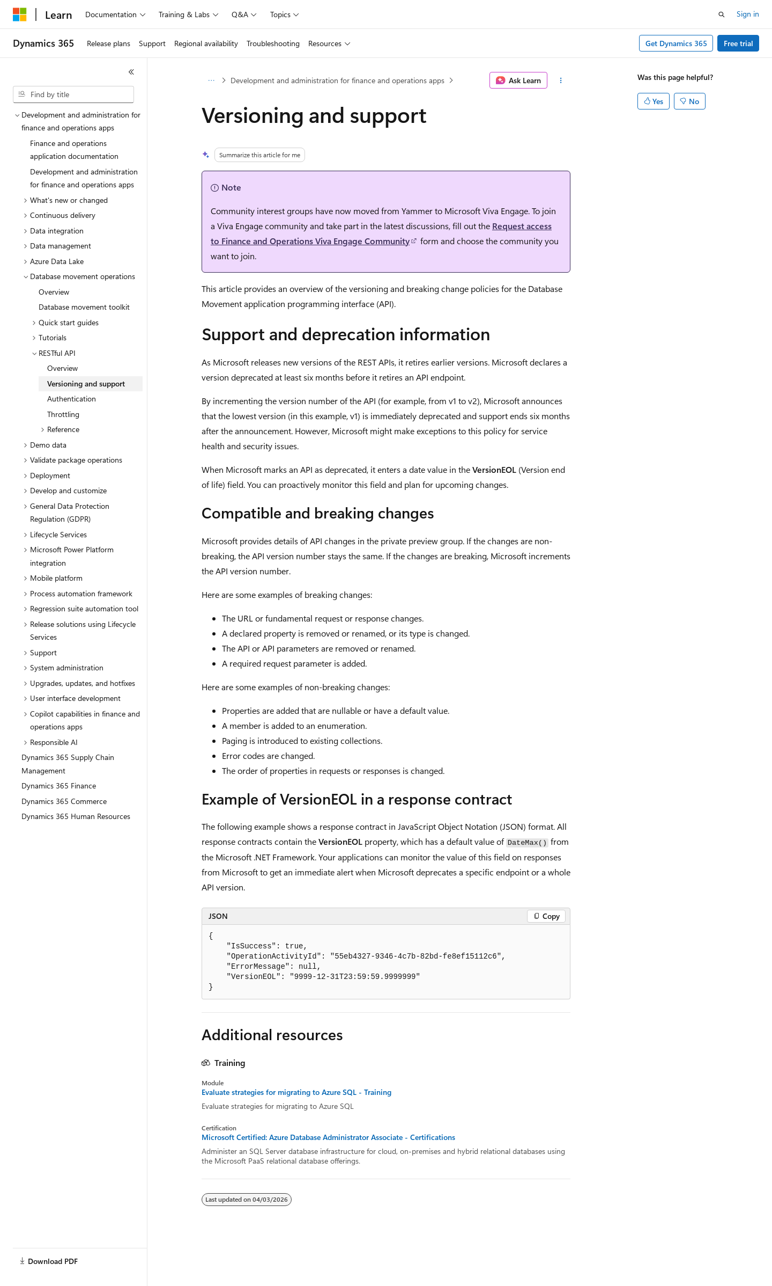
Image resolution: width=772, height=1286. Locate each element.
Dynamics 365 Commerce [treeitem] (64, 801)
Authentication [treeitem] (71, 398)
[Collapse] (131, 72)
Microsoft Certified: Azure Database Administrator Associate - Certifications (328, 1137)
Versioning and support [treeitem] (86, 383)
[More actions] (561, 80)
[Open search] (721, 14)
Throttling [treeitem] (63, 414)
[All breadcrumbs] (211, 80)
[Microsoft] (20, 14)
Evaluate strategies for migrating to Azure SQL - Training (296, 1092)
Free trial (738, 43)
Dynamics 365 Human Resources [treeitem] (75, 816)
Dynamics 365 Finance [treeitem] (58, 785)
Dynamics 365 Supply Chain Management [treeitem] (67, 764)
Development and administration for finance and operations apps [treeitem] (84, 178)
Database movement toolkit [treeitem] (84, 307)
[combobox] (73, 94)
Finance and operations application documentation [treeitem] (74, 150)
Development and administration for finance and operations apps (337, 80)
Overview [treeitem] (54, 292)
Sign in (748, 14)
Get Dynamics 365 (676, 43)
